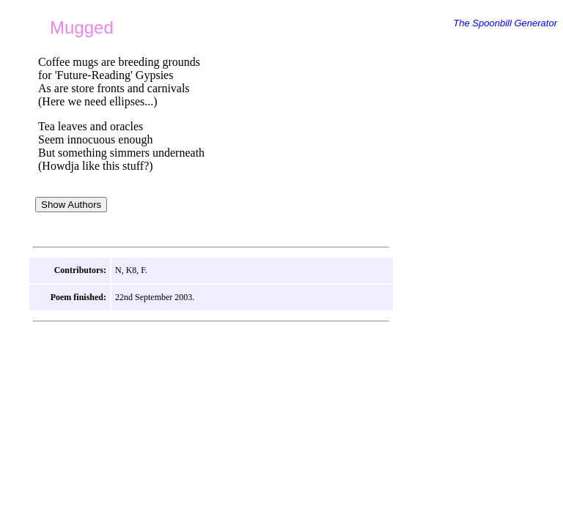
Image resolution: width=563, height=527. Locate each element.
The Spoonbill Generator (505, 23)
